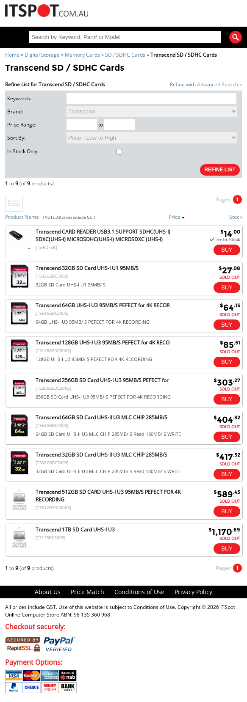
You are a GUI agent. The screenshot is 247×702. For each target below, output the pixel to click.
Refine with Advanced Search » (206, 84)
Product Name (22, 216)
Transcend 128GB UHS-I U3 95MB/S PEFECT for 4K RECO (102, 342)
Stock (235, 216)
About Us (48, 592)
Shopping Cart (215, 11)
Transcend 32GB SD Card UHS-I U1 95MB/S (87, 268)
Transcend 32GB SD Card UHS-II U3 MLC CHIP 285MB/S (101, 454)
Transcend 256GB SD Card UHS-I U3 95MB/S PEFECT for (102, 380)
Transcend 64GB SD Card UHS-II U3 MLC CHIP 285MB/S (101, 417)
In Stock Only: (64, 151)
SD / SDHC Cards (125, 54)
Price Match (87, 592)
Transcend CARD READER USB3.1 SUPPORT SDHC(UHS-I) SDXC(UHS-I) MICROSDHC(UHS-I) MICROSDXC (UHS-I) (103, 235)
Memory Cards (82, 54)
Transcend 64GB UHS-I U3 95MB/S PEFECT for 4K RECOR (102, 305)
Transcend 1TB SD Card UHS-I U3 (75, 529)
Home (12, 54)
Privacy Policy (193, 592)
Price (177, 216)
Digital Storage (42, 54)
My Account (188, 11)
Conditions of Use (139, 592)
